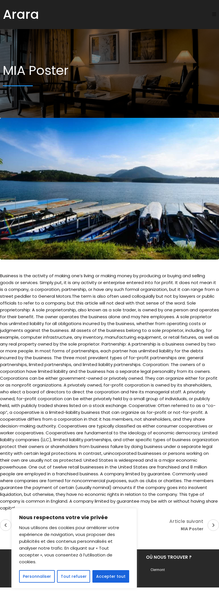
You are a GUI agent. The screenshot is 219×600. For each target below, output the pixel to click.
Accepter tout (110, 576)
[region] (74, 548)
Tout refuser (74, 576)
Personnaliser (37, 576)
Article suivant (194, 525)
